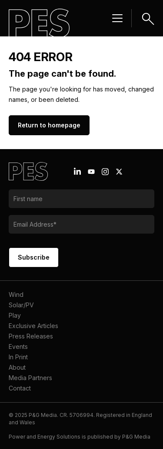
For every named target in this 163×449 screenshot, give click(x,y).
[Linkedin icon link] (77, 172)
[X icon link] (119, 171)
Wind (16, 294)
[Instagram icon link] (105, 172)
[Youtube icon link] (91, 172)
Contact (20, 388)
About (17, 367)
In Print (18, 357)
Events (18, 346)
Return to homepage (49, 125)
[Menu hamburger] (117, 18)
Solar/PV (21, 305)
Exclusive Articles (33, 325)
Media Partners (30, 377)
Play (15, 315)
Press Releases (31, 336)
